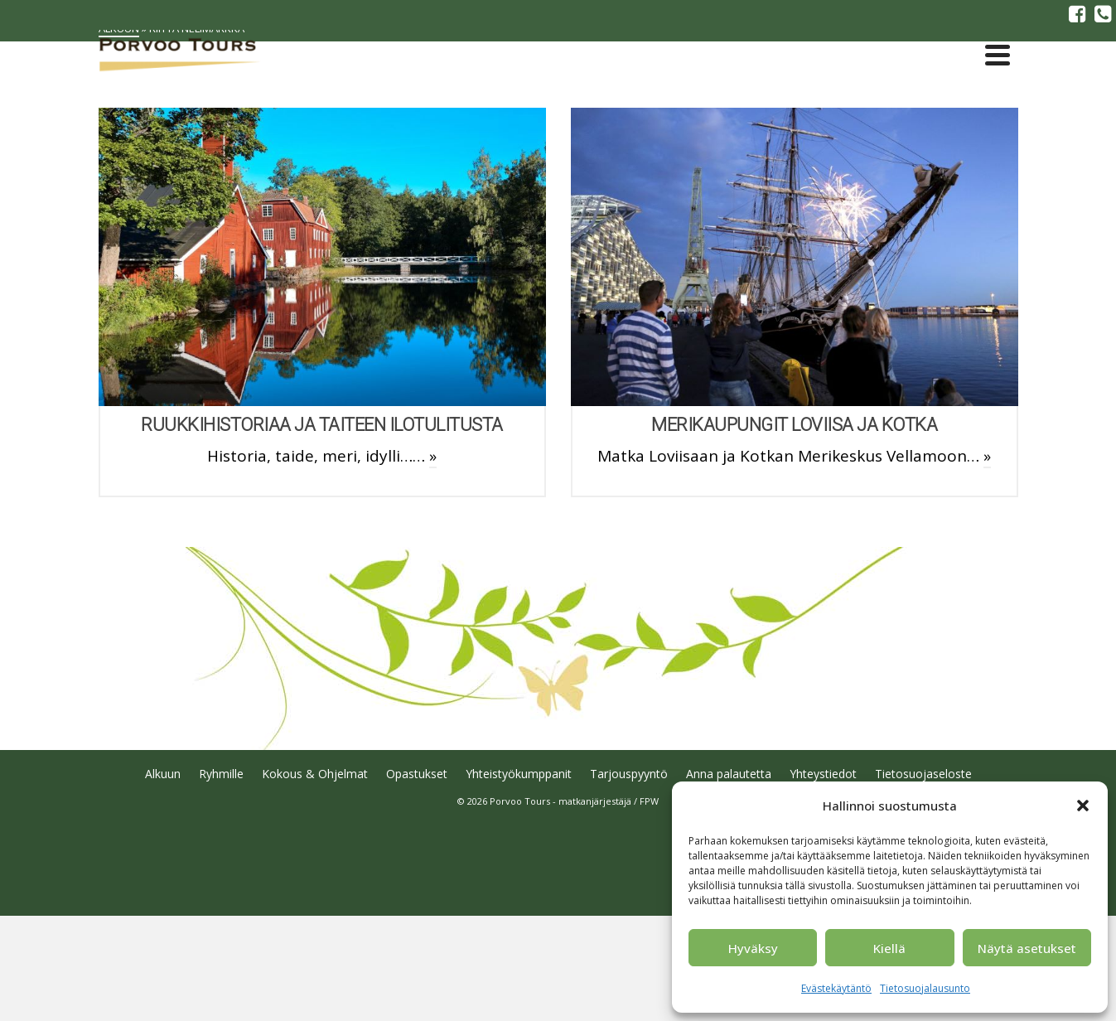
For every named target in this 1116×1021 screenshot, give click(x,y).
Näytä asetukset (1027, 948)
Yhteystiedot (823, 773)
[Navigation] (997, 55)
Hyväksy (753, 948)
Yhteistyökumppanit (519, 773)
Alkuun (163, 773)
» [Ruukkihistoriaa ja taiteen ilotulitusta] (433, 456)
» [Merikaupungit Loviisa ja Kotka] (987, 456)
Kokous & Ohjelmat (315, 773)
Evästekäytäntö (836, 988)
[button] (1083, 805)
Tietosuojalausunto (925, 988)
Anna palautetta (728, 773)
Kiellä (889, 948)
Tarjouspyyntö (629, 773)
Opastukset (416, 773)
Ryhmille (221, 773)
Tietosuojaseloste (923, 773)
